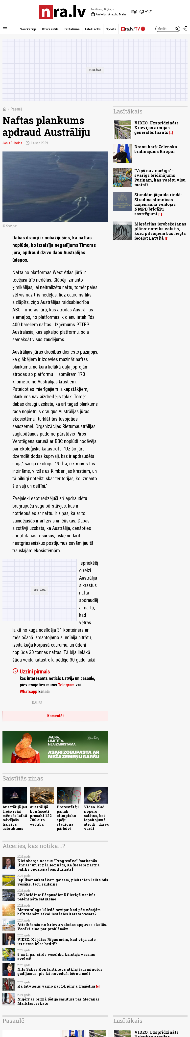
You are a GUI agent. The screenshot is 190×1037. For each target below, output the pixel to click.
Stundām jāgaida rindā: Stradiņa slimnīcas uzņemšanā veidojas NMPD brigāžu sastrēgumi (158, 204)
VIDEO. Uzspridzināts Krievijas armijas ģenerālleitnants (156, 127)
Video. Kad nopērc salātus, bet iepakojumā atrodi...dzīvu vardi (96, 818)
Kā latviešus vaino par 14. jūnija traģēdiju (56, 986)
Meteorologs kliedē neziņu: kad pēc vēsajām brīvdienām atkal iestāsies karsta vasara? (59, 911)
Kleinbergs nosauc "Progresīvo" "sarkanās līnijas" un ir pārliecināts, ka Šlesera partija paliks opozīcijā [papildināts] (58, 865)
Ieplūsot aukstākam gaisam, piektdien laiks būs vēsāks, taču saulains (62, 882)
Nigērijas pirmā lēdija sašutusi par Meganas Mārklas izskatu (58, 1001)
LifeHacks (93, 29)
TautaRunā (72, 29)
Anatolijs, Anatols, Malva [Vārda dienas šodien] (108, 14)
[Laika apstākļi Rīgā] (141, 12)
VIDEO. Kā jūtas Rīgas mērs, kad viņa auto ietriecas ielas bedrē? (56, 941)
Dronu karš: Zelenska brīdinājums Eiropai (155, 149)
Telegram (66, 684)
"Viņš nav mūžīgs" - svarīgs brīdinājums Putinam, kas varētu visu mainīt (160, 177)
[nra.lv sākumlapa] (62, 12)
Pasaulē (16, 109)
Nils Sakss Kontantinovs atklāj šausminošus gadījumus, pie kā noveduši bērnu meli (59, 971)
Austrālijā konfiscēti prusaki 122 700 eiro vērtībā (41, 815)
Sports (111, 29)
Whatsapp (28, 691)
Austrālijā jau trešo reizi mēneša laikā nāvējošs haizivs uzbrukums (14, 818)
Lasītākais (127, 111)
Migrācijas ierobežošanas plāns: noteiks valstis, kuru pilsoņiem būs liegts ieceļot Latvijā (160, 231)
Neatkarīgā (28, 29)
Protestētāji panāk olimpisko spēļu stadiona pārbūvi (68, 818)
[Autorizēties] (185, 29)
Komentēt (55, 715)
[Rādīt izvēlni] (5, 29)
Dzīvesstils (50, 29)
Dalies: (37, 703)
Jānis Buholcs (12, 143)
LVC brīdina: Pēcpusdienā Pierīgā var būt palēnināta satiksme (56, 896)
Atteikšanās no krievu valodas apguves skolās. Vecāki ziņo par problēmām (62, 926)
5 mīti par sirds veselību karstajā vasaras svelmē (56, 956)
